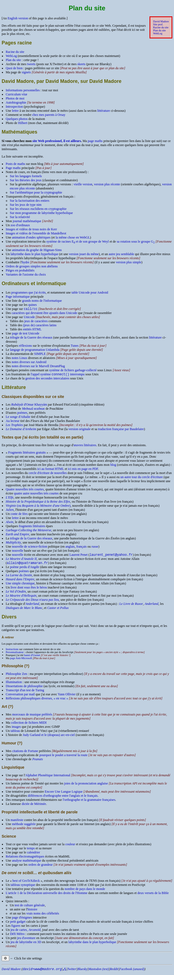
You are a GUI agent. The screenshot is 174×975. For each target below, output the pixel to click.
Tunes (75, 346)
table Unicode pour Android (90, 292)
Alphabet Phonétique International (47, 777)
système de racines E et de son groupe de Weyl (77, 241)
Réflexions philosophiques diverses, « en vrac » (37, 700)
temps (31, 850)
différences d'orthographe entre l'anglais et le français (62, 798)
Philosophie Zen (16, 676)
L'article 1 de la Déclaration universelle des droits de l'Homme (46, 895)
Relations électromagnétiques (25, 859)
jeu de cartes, (26, 932)
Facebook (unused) (131, 971)
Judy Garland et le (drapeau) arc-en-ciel (49, 737)
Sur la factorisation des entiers (29, 201)
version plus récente (107, 184)
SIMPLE (40, 354)
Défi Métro (17, 936)
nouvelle (17, 552)
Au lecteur (12, 422)
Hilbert (22, 123)
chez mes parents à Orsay (48, 115)
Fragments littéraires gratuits (27, 453)
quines (32, 305)
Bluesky (82, 971)
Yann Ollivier (66, 696)
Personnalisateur (15, 654)
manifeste (17, 822)
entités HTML (32, 330)
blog (113, 466)
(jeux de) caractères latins (39, 326)
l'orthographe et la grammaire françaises (89, 802)
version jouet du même (84, 254)
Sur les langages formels (26, 176)
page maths (95, 141)
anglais (70, 548)
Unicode (29, 317)
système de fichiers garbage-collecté (72, 371)
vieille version (83, 184)
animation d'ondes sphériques (31, 237)
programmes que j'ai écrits (28, 292)
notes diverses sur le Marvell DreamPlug (38, 367)
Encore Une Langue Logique (64, 794)
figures (15, 928)
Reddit (114, 971)
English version (18, 18)
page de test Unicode (25, 334)
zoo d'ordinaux (20, 225)
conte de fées (19, 515)
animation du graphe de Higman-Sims (37, 250)
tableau (15, 733)
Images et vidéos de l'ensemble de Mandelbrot (36, 233)
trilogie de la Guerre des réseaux (31, 338)
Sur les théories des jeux (26, 180)
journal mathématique (27, 221)
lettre (15, 111)
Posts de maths (15, 164)
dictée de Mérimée (34, 806)
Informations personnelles (23, 90)
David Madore (161, 21)
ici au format (50, 470)
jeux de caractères (36, 322)
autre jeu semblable (121, 254)
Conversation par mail (20, 696)
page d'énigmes (22, 920)
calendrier (33, 854)
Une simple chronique (20, 585)
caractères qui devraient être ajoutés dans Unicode (44, 313)
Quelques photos (17, 119)
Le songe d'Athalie (18, 418)
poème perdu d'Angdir (24, 569)
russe (94, 548)
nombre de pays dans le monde (85, 891)
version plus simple (128, 262)
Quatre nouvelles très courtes (25, 490)
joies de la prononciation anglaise (86, 785)
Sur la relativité (20, 217)
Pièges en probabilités (20, 270)
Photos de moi (15, 98)
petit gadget (17, 924)
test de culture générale (30, 907)
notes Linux (19, 358)
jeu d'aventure (26, 940)
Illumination (14, 684)
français (81, 548)
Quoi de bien (14, 68)
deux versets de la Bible (153, 895)
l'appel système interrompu (57, 375)
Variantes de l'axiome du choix (26, 274)
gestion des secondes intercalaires (47, 379)
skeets (81, 64)
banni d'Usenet (32, 657)
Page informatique (18, 296)
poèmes (22, 414)
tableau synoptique (23, 887)
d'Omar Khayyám (29, 405)
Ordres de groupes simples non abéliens (32, 266)
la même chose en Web (73, 237)
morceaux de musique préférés (32, 717)
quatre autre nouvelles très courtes (36, 494)
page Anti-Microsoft (21, 660)
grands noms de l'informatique (42, 301)
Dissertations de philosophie (24, 688)
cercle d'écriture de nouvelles (48, 474)
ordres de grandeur (40, 867)
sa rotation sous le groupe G (136, 241)
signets (26, 72)
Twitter (72, 971)
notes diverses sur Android (29, 362)
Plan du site (159, 30)
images (16, 729)
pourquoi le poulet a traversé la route (63, 757)
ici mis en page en (83, 470)
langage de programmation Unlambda (35, 350)
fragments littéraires (32, 527)
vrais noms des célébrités (42, 915)
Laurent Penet (78, 556)
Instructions (12, 651)
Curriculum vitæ (16, 94)
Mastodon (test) (98, 971)
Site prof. (158, 24)
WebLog (157, 33)
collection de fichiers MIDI (29, 725)
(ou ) (38, 507)
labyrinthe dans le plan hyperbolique (34, 254)
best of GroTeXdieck (26, 883)
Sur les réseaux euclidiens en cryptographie (38, 209)
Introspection (14, 106)
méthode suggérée (24, 826)
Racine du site (160, 27)
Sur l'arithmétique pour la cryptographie (36, 192)
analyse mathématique (26, 863)
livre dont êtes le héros (29, 589)
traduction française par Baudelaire (121, 430)
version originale (80, 430)
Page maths (13, 168)
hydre (25, 262)
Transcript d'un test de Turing (25, 692)
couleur (70, 846)
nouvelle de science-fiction (29, 548)
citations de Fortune (25, 753)
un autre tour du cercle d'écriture (141, 478)
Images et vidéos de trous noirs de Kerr (31, 229)
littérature (103, 111)
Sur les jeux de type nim (25, 205)
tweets (31, 64)
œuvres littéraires (85, 446)
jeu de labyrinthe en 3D (26, 944)
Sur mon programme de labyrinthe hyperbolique (41, 213)
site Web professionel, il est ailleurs (56, 141)
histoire (32, 911)
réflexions (25, 346)
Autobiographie (16, 102)
